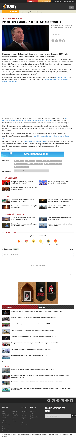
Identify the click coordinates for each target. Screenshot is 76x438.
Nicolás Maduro (37, 163)
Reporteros (24, 416)
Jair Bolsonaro (30, 160)
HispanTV (9, 6)
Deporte (14, 416)
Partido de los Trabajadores (53, 163)
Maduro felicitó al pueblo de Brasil (35, 141)
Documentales (25, 424)
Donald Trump (19, 160)
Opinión (23, 422)
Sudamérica (6, 428)
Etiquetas (5, 160)
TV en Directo (32, 1)
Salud (13, 418)
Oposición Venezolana (21, 166)
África (4, 420)
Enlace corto (6, 171)
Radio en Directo (44, 1)
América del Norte (9, 18)
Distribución (57, 1)
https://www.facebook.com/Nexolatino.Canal (34, 12)
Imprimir (56, 34)
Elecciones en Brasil (55, 160)
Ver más (4, 362)
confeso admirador (61, 77)
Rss (31, 418)
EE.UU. (22, 18)
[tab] (20, 307)
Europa (4, 422)
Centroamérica (6, 430)
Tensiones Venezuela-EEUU (23, 163)
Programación (69, 1)
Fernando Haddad (42, 160)
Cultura (14, 420)
